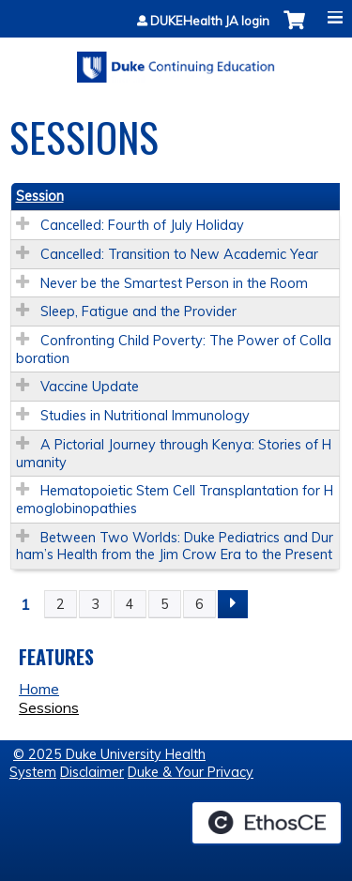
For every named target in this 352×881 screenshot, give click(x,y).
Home (39, 688)
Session (40, 196)
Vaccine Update (89, 386)
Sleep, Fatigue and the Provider (138, 311)
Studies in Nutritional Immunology (145, 415)
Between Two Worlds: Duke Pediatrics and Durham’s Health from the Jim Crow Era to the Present (174, 546)
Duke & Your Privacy (190, 772)
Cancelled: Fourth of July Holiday (142, 225)
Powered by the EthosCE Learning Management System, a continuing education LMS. (267, 822)
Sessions (49, 707)
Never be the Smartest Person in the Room (174, 283)
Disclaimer (92, 772)
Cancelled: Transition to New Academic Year (179, 254)
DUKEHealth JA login (209, 21)
